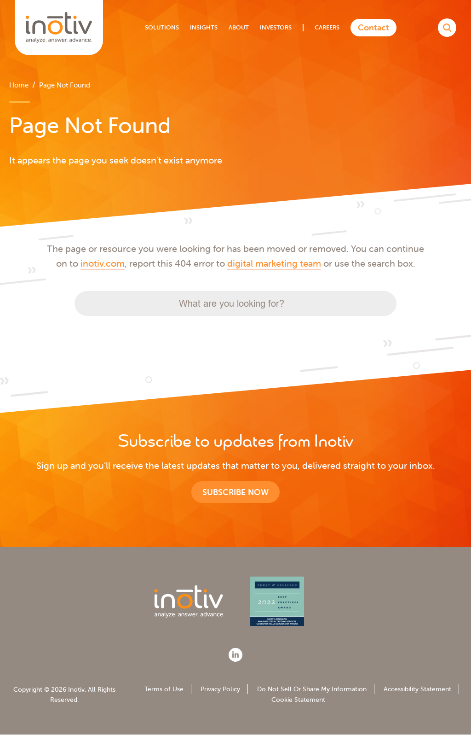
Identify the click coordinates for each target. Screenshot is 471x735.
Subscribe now (235, 492)
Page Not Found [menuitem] (64, 85)
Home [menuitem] (19, 85)
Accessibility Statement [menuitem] (417, 689)
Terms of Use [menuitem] (164, 689)
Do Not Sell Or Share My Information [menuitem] (312, 689)
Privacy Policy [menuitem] (220, 689)
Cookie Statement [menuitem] (298, 699)
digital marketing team (274, 263)
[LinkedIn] (235, 655)
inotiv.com (102, 263)
